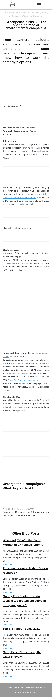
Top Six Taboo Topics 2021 (21, 628)
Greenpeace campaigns (17, 263)
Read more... (8, 564)
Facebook (11, 687)
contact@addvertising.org (35, 687)
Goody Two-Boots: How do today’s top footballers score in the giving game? (24, 601)
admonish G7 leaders (18, 373)
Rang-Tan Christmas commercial (23, 380)
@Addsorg (20, 687)
